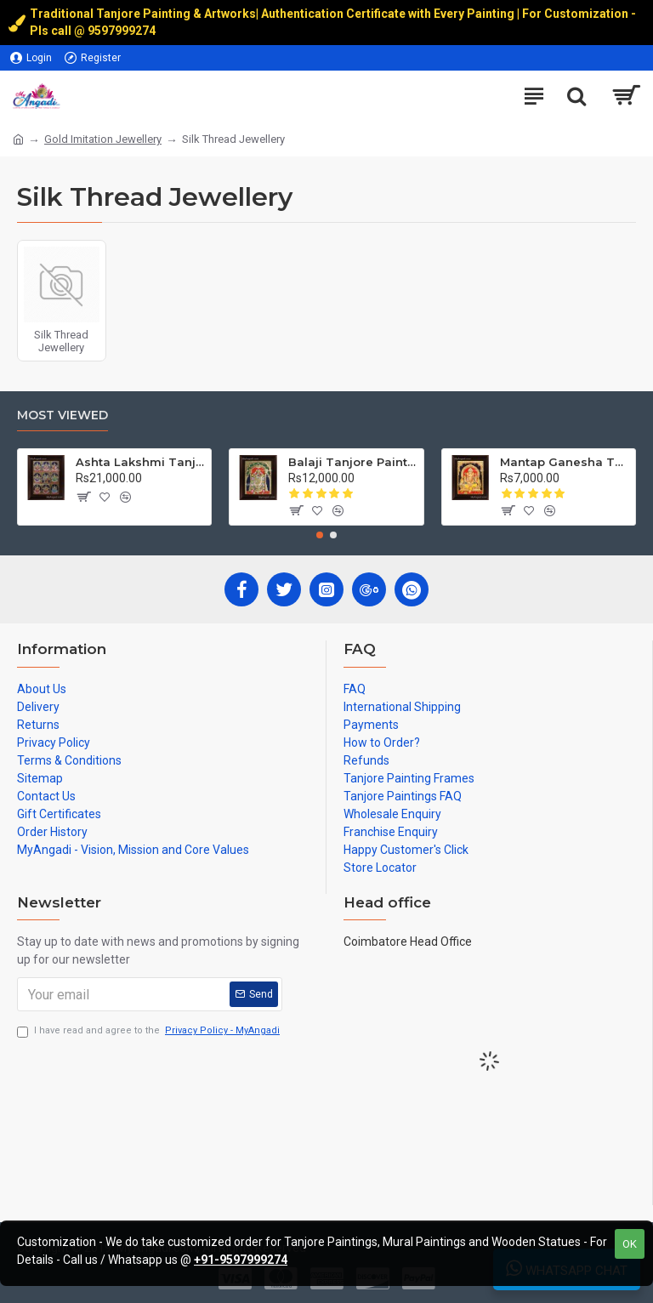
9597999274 (123, 30)
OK (629, 1244)
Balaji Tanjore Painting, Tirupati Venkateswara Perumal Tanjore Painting (352, 462)
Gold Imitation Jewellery (103, 139)
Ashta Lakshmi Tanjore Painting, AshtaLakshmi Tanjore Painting (140, 462)
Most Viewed (62, 415)
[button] (319, 535)
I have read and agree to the (149, 1031)
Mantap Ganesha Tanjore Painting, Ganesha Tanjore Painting (564, 462)
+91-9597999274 (240, 1259)
